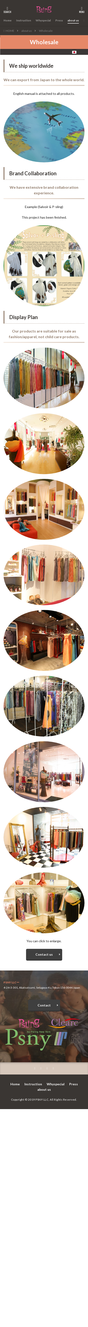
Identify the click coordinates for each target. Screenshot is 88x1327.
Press (59, 20)
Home (7, 20)
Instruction (23, 20)
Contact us (44, 954)
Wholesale (46, 30)
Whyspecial (43, 20)
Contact (44, 1005)
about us (73, 20)
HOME (10, 30)
